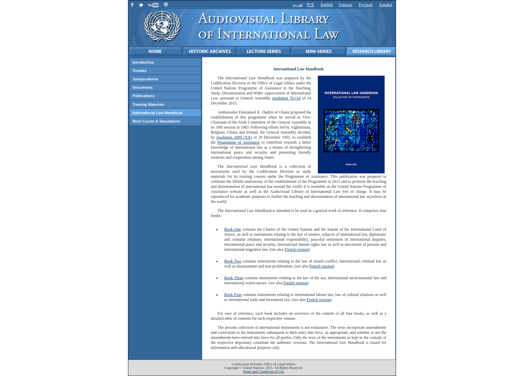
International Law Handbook (157, 113)
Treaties (139, 71)
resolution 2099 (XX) (234, 137)
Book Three (233, 278)
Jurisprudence (145, 79)
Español (385, 4)
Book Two (232, 261)
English (326, 4)
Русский (366, 4)
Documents (142, 87)
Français (346, 4)
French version (297, 249)
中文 (310, 4)
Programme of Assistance (239, 142)
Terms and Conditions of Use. (263, 371)
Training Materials (148, 104)
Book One (232, 229)
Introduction (143, 62)
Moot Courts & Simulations (156, 121)
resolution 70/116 (286, 98)
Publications (143, 96)
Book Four (233, 294)
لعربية (298, 4)
